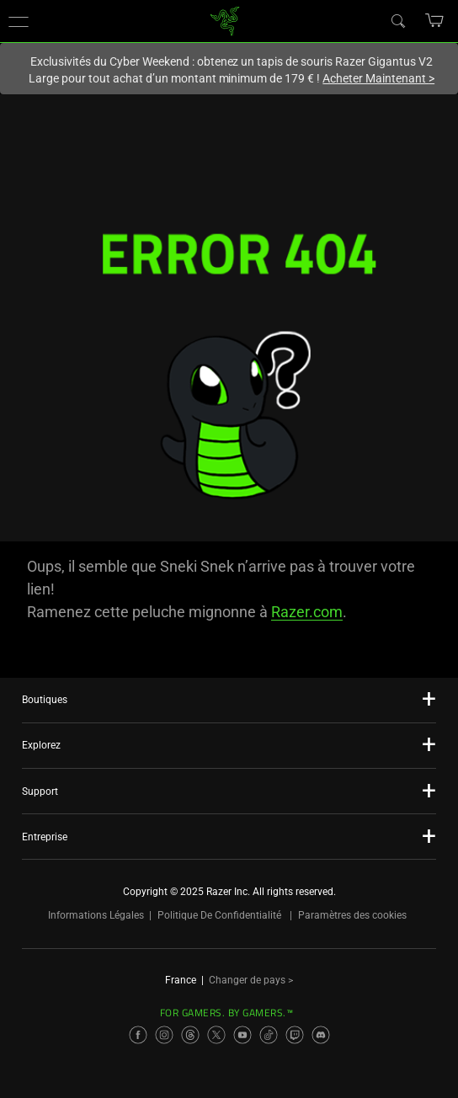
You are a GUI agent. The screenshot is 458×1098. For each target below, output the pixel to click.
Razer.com (307, 612)
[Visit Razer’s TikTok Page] (268, 1035)
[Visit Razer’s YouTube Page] (242, 1035)
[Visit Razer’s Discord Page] (321, 1035)
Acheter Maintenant (378, 78)
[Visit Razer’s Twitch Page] (294, 1035)
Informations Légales (96, 915)
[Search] (397, 20)
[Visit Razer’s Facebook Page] (138, 1035)
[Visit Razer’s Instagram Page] (164, 1035)
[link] (225, 20)
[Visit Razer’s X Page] (216, 1035)
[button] (18, 21)
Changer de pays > (251, 980)
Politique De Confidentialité (219, 915)
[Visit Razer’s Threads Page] (190, 1035)
